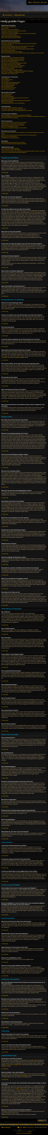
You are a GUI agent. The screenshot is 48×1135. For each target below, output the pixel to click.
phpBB (19, 1130)
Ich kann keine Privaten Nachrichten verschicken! (12, 107)
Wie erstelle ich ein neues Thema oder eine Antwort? (12, 57)
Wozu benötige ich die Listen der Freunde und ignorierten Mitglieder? (16, 115)
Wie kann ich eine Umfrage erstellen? (9, 61)
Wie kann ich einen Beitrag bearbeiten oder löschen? (12, 58)
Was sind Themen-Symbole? (7, 89)
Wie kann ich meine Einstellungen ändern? (10, 42)
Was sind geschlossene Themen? (8, 87)
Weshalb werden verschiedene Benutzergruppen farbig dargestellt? (15, 100)
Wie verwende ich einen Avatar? (8, 50)
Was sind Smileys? (5, 81)
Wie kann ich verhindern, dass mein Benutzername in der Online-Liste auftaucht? (18, 43)
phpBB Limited (6, 357)
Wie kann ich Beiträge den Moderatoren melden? (12, 69)
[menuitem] (44, 2)
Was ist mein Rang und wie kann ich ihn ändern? (11, 51)
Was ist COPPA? (5, 28)
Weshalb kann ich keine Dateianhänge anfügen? (11, 67)
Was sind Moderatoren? (6, 95)
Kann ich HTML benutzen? (7, 79)
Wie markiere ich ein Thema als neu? (9, 73)
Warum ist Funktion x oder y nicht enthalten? (11, 149)
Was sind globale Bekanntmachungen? (9, 83)
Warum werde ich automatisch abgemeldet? (10, 36)
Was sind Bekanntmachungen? (8, 85)
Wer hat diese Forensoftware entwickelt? (10, 148)
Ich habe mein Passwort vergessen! (9, 34)
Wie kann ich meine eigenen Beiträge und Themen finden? (14, 127)
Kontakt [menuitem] (19, 1127)
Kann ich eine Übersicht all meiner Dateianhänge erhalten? (14, 143)
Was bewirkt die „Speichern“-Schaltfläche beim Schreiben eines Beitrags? (17, 71)
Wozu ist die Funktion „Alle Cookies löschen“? (11, 37)
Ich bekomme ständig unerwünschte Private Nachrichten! (13, 109)
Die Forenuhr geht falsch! (6, 44)
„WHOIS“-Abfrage (19, 1089)
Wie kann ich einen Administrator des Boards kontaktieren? (14, 152)
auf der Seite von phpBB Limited (14, 1064)
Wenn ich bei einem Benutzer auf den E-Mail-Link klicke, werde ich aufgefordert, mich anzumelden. (22, 52)
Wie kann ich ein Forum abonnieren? (9, 136)
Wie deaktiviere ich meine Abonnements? (10, 137)
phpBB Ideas (25, 1075)
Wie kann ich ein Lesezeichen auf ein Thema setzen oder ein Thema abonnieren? (19, 135)
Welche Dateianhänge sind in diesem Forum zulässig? (13, 142)
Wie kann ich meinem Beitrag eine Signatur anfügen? (12, 60)
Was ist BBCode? (5, 78)
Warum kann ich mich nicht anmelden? (9, 32)
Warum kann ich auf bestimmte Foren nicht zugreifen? (13, 65)
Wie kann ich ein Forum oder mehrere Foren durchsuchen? (14, 122)
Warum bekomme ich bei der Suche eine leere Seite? (12, 125)
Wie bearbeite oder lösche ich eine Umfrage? (11, 64)
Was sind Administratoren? (7, 93)
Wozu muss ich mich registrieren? (8, 26)
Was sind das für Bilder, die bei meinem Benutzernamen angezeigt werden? (17, 48)
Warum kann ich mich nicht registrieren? (10, 29)
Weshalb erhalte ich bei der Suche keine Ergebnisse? (13, 123)
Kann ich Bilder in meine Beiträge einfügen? (10, 82)
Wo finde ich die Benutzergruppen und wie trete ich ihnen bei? (14, 97)
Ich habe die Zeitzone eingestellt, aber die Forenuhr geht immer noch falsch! (17, 46)
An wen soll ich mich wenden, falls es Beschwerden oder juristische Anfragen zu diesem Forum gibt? (23, 151)
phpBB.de (17, 357)
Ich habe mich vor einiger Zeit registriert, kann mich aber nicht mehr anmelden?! (18, 33)
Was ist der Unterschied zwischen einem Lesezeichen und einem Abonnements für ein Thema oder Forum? (22, 133)
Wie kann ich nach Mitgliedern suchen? (9, 126)
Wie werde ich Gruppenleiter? (7, 99)
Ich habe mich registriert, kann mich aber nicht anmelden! (13, 30)
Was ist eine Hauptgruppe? (7, 101)
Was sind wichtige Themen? (7, 86)
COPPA (35, 212)
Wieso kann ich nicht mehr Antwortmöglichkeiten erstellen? (14, 63)
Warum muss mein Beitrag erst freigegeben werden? (12, 72)
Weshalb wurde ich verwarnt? (7, 68)
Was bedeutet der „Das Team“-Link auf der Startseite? (13, 103)
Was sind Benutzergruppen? (7, 96)
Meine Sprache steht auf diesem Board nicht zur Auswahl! (13, 47)
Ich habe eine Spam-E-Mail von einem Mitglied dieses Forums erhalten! (16, 110)
